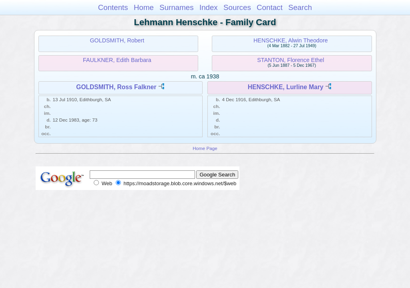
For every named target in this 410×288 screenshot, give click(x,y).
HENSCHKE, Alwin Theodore (290, 40)
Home (144, 7)
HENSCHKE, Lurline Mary (286, 87)
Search (300, 7)
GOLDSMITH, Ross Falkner (116, 87)
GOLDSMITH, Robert (117, 40)
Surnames (176, 7)
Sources (237, 7)
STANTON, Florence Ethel (290, 60)
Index (208, 7)
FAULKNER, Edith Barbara (117, 60)
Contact (270, 7)
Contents (113, 7)
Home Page (205, 148)
